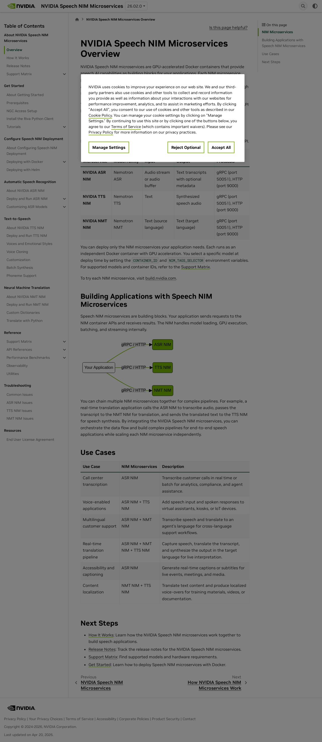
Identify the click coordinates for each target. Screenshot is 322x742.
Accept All (221, 147)
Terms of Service (126, 126)
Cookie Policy (100, 115)
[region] (163, 118)
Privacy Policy (101, 132)
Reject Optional (185, 147)
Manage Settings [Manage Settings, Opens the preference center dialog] (108, 147)
